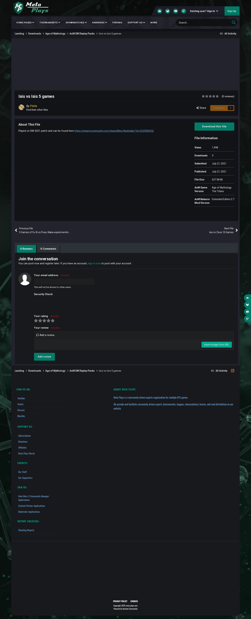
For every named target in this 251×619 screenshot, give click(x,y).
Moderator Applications (29, 511)
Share (201, 107)
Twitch (20, 404)
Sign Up (231, 11)
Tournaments (50, 22)
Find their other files (37, 109)
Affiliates (22, 447)
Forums (117, 22)
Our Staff (22, 472)
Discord (20, 410)
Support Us (136, 22)
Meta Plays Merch (26, 453)
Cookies (134, 601)
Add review (44, 356)
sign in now (94, 263)
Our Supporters (25, 477)
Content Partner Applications (31, 505)
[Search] (196, 22)
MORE (153, 22)
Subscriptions (24, 435)
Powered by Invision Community (125, 608)
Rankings (99, 22)
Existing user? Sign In (204, 11)
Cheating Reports (26, 530)
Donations (23, 441)
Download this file (214, 126)
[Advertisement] (125, 64)
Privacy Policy (120, 601)
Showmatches (76, 22)
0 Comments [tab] (48, 248)
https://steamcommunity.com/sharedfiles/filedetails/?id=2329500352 (114, 130)
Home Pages (25, 22)
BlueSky (21, 416)
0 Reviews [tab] (26, 248)
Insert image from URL (216, 344)
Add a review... (46, 335)
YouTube (21, 398)
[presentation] (60, 304)
